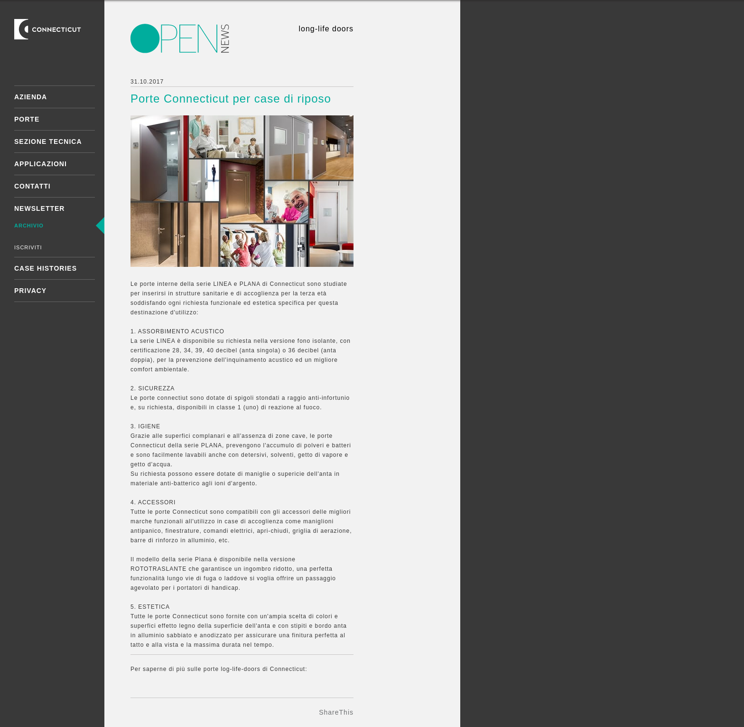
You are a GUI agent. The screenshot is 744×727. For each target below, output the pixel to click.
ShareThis (336, 712)
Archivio (29, 225)
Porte (26, 119)
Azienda (30, 97)
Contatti (32, 186)
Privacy (30, 290)
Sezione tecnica (48, 141)
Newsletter (39, 208)
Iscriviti (28, 247)
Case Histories (45, 268)
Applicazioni (40, 164)
